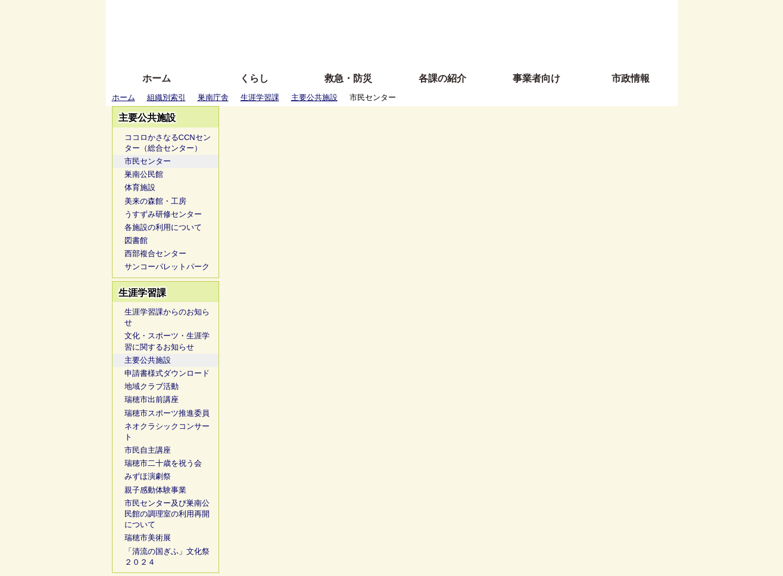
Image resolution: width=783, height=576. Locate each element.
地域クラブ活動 (151, 386)
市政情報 (631, 78)
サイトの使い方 (378, 49)
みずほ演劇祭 (147, 476)
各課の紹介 (442, 78)
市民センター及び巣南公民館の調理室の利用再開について (167, 514)
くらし (254, 78)
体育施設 (139, 187)
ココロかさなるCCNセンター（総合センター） (167, 142)
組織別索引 (166, 97)
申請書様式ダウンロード (167, 373)
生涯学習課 (260, 97)
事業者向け (536, 78)
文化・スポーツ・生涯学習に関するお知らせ (167, 341)
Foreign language (314, 31)
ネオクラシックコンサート (167, 431)
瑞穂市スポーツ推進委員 (167, 413)
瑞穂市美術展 (147, 537)
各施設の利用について (163, 227)
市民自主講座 (147, 450)
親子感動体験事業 (155, 489)
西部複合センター (155, 253)
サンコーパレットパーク (167, 266)
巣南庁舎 (213, 97)
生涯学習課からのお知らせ (167, 317)
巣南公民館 (143, 174)
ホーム (156, 78)
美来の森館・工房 (155, 201)
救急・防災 (348, 78)
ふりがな (297, 13)
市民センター (147, 161)
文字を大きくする (401, 31)
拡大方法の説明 (305, 49)
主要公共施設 (314, 97)
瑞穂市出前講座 (151, 399)
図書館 (136, 240)
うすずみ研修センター (163, 214)
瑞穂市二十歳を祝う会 (163, 463)
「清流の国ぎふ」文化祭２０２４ (167, 556)
